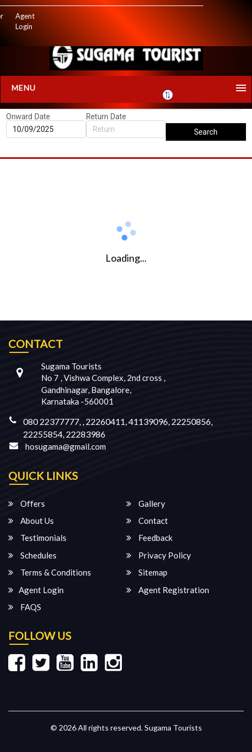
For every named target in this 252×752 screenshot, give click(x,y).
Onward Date (28, 116)
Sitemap (146, 572)
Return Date (106, 116)
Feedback (149, 538)
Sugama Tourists (173, 727)
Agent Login (25, 21)
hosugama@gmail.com (65, 446)
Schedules (32, 555)
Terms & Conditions (49, 572)
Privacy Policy (158, 555)
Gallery (145, 503)
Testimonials (37, 538)
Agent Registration (167, 590)
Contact (147, 521)
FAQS (24, 607)
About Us (31, 521)
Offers (26, 503)
